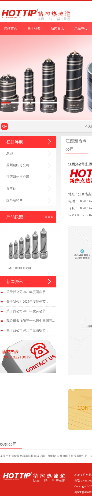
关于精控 (33, 28)
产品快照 (14, 216)
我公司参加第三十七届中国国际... (30, 321)
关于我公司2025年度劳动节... (27, 311)
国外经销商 (14, 200)
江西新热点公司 (17, 177)
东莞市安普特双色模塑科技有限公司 (22, 456)
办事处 (11, 188)
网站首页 (10, 28)
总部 (9, 153)
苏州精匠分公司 (17, 165)
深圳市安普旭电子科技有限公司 (68, 456)
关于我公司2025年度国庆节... (27, 292)
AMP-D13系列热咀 (19, 268)
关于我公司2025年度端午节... (27, 301)
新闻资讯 (57, 28)
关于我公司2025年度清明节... (27, 330)
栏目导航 (14, 142)
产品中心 (80, 28)
